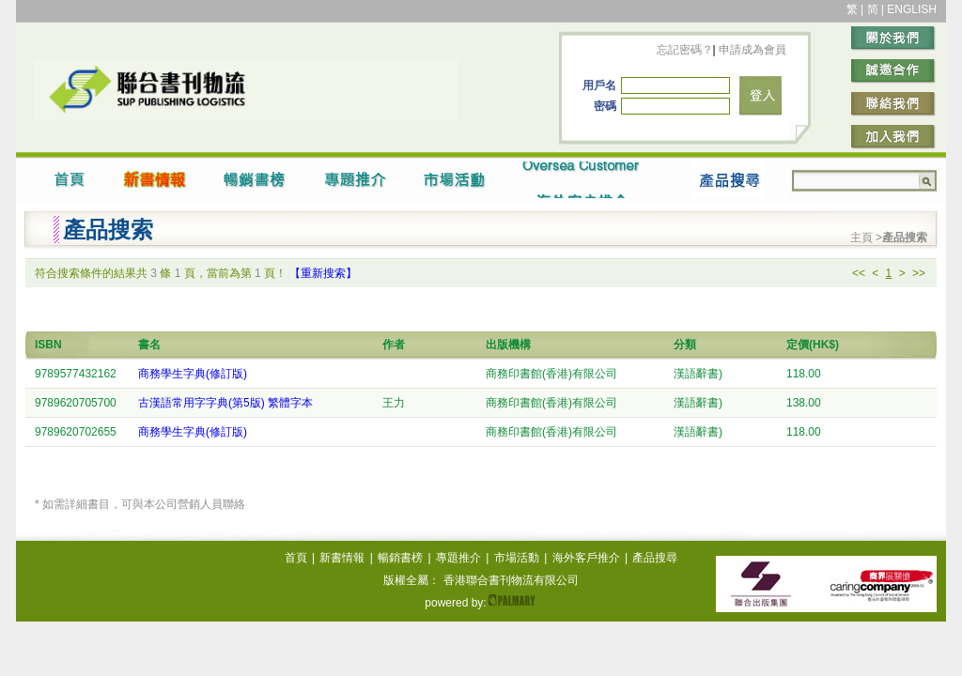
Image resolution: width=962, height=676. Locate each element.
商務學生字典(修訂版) (192, 373)
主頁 (863, 237)
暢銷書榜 (400, 557)
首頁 (296, 557)
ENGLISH (912, 9)
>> (918, 273)
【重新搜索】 (323, 273)
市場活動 (516, 557)
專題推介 (458, 557)
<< (858, 273)
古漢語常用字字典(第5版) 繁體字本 (225, 402)
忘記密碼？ (685, 49)
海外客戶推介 (586, 557)
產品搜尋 (654, 557)
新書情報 (342, 557)
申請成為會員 (751, 49)
